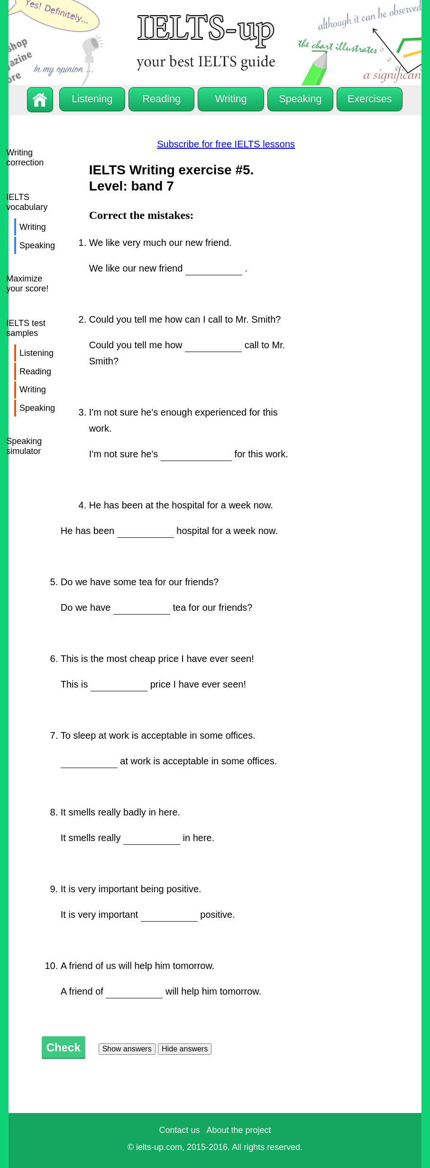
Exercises (370, 99)
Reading (35, 371)
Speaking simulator (24, 446)
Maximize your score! (27, 283)
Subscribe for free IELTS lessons (226, 144)
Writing (32, 227)
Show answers (127, 1049)
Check (63, 1047)
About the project (238, 1130)
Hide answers (185, 1049)
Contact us (179, 1130)
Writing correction (25, 157)
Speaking (37, 245)
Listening (36, 353)
